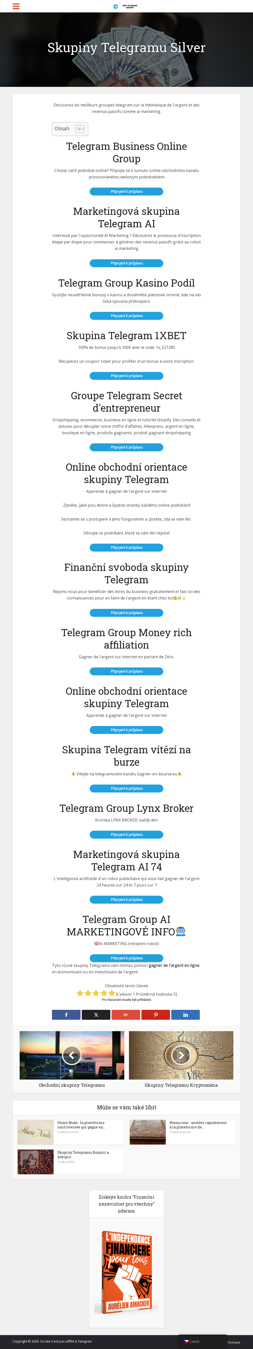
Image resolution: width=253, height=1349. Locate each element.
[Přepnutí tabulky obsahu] (77, 129)
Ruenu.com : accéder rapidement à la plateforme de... (198, 1124)
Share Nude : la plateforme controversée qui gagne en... (81, 1124)
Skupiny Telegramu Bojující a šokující (83, 1154)
